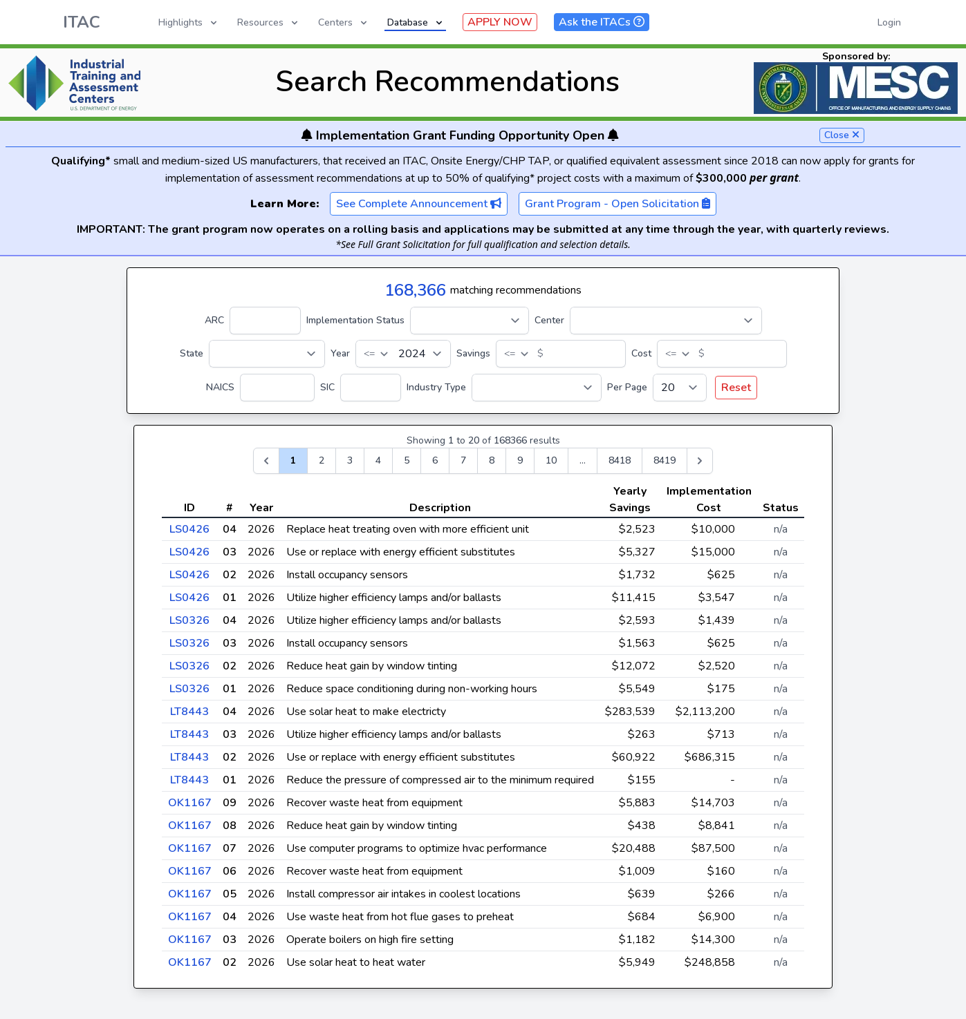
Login (889, 22)
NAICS (220, 387)
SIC (327, 387)
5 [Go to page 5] (406, 460)
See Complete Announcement (418, 203)
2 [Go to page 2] (321, 460)
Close (842, 135)
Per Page (627, 387)
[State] (267, 354)
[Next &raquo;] (700, 461)
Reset (736, 387)
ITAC (81, 22)
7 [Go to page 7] (463, 460)
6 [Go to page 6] (435, 460)
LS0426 (189, 529)
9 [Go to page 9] (520, 460)
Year (340, 353)
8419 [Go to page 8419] (664, 460)
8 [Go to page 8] (491, 460)
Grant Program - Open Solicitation (617, 203)
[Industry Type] (537, 387)
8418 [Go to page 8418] (620, 460)
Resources (268, 22)
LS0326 (189, 620)
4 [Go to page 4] (378, 460)
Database (416, 22)
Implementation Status (355, 320)
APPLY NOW (499, 22)
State (191, 353)
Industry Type (436, 387)
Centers (343, 22)
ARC (214, 320)
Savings (473, 353)
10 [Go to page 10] (551, 460)
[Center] (666, 320)
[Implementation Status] (469, 320)
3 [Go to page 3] (350, 460)
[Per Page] (680, 387)
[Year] (403, 354)
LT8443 (189, 711)
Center (549, 320)
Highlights (188, 22)
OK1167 (190, 802)
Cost (641, 353)
